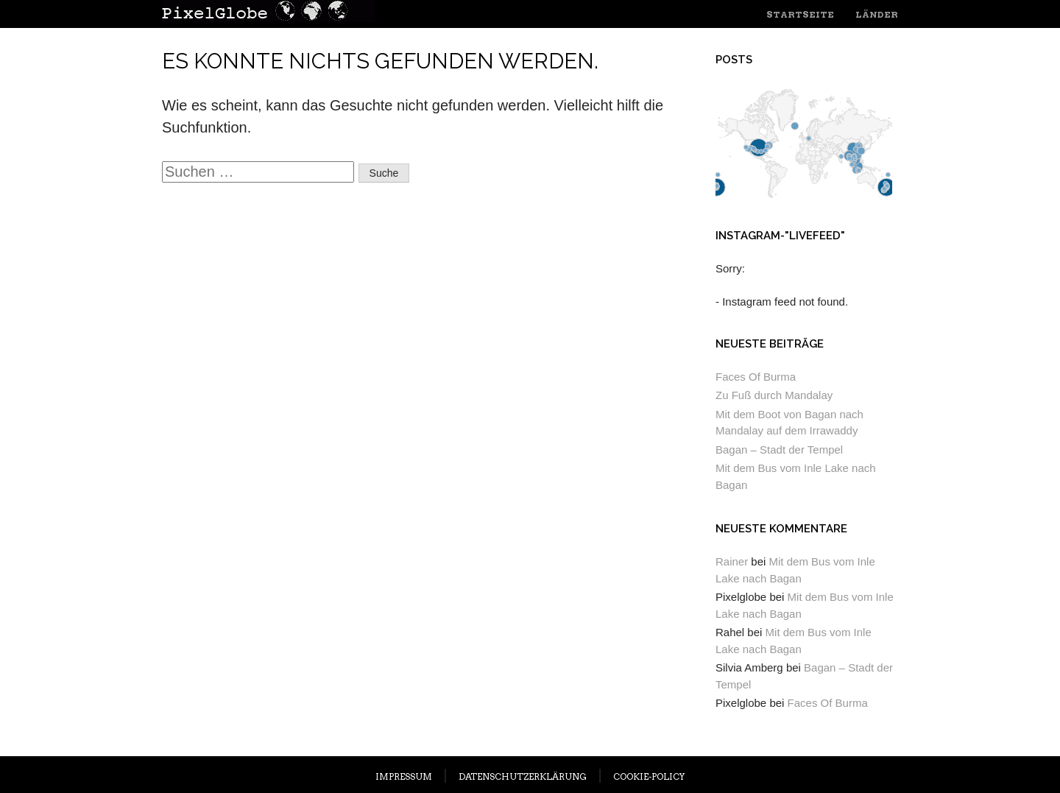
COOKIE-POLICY (649, 776)
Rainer (732, 561)
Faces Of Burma (756, 376)
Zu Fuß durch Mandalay (774, 395)
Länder (876, 14)
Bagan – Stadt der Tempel (779, 449)
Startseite (800, 14)
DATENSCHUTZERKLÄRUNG (523, 776)
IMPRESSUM (403, 776)
